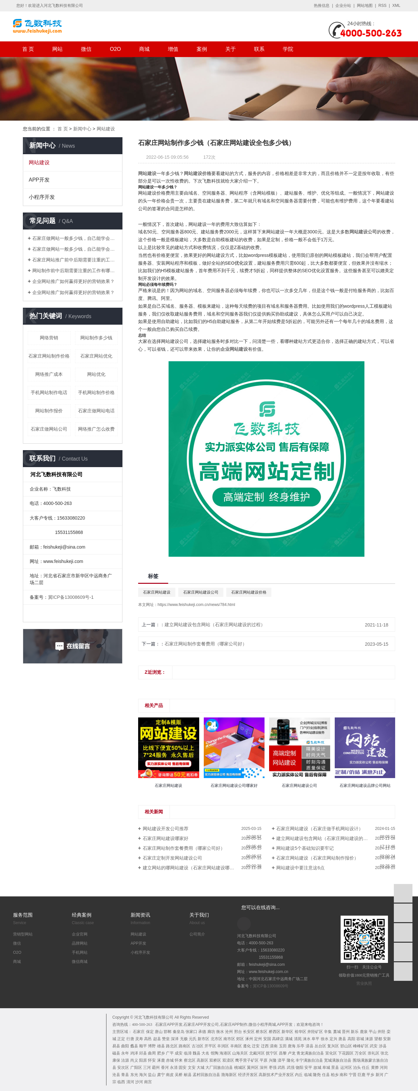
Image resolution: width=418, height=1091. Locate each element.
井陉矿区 (315, 1031)
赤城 (170, 1060)
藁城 (337, 1031)
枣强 (273, 1067)
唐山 (159, 1031)
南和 (343, 1074)
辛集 (328, 1031)
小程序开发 (42, 197)
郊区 (240, 1039)
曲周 (152, 1053)
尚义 (134, 1060)
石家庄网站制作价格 (49, 356)
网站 (57, 49)
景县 (335, 1067)
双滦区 (228, 1060)
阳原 (143, 1060)
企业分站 (343, 5)
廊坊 (211, 1031)
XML (396, 5)
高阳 (351, 1039)
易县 (116, 1046)
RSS (382, 5)
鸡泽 (134, 1053)
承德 (202, 1031)
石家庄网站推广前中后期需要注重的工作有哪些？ (75, 259)
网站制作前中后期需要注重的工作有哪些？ (75, 270)
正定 (121, 1039)
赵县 (157, 1039)
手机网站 (80, 952)
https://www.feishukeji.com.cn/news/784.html (196, 604)
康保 (116, 1060)
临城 (308, 1074)
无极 (184, 1039)
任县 (326, 1074)
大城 (200, 1067)
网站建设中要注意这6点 (300, 867)
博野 (152, 1046)
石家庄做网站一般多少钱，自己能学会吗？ (75, 238)
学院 (288, 49)
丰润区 (223, 1046)
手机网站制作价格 (96, 392)
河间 (384, 1067)
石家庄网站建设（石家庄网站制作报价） (317, 858)
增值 (173, 49)
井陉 (381, 1031)
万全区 (360, 1053)
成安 (179, 1053)
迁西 (265, 1046)
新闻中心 (82, 128)
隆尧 (317, 1074)
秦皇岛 (179, 1031)
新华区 (287, 1031)
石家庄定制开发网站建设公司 (172, 858)
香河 (165, 1067)
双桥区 (215, 1060)
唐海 (292, 1046)
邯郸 (167, 1031)
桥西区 (275, 1031)
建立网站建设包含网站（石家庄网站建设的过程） (215, 624)
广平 (170, 1053)
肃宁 (161, 1074)
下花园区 (346, 1053)
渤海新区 (229, 1074)
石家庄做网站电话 (96, 410)
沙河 (139, 1082)
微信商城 (80, 961)
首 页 (28, 49)
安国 (267, 1039)
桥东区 (261, 1031)
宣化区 (331, 1053)
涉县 (383, 1046)
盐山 (152, 1074)
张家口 (191, 1031)
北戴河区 (257, 1053)
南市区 (229, 1039)
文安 (192, 1067)
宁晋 (353, 1074)
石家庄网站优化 (96, 356)
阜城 (326, 1067)
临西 (121, 1082)
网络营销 (49, 337)
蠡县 (134, 1046)
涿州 (249, 1039)
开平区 (210, 1046)
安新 (387, 1039)
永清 (174, 1067)
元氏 (193, 1039)
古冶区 (197, 1046)
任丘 (366, 1067)
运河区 (346, 1067)
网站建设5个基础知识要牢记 (305, 848)
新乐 (355, 1031)
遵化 (247, 1046)
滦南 (274, 1046)
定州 (258, 1039)
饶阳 (299, 1067)
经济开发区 (248, 1074)
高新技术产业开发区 (276, 1074)
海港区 (225, 1053)
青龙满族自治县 (310, 1053)
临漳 (188, 1053)
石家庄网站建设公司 (200, 592)
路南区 (184, 1046)
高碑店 (278, 1039)
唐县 (342, 1039)
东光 (134, 1074)
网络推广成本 (49, 374)
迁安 (256, 1046)
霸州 (156, 1067)
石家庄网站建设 (156, 592)
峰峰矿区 (361, 1046)
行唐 (130, 1039)
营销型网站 (23, 934)
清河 (130, 1082)
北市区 (216, 1039)
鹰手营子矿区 (247, 1060)
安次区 (123, 1067)
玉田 (283, 1046)
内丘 (299, 1074)
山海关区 (240, 1053)
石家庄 (139, 1031)
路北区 (172, 1046)
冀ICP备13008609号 (270, 986)
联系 (259, 49)
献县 (188, 1074)
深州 (263, 1067)
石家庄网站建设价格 (248, 592)
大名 (205, 1053)
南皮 (170, 1074)
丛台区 (320, 1046)
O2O (115, 49)
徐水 (325, 1039)
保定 (150, 1031)
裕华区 (300, 1031)
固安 (182, 1067)
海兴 (143, 1074)
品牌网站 (80, 943)
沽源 (125, 1060)
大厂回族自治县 (219, 1067)
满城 (289, 1039)
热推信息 (322, 5)
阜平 (315, 1039)
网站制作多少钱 (96, 337)
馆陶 (214, 1053)
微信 (86, 49)
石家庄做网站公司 (49, 429)
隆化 (291, 1060)
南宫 (148, 1082)
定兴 (333, 1039)
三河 (147, 1067)
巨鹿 (361, 1074)
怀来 (179, 1060)
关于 (230, 49)
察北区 (190, 1060)
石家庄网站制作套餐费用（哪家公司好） (206, 643)
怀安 (152, 1060)
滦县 (310, 1046)
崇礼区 (373, 1053)
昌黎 (283, 1053)
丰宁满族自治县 (309, 1060)
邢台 (238, 1031)
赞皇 (166, 1039)
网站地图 (365, 5)
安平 (308, 1067)
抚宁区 (272, 1053)
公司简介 (197, 934)
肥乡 (161, 1053)
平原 (263, 1060)
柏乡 (335, 1074)
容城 (360, 1039)
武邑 (281, 1067)
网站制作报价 (49, 410)
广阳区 (136, 1067)
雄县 (161, 1046)
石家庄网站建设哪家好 (165, 838)
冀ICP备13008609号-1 (71, 597)
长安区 (249, 1031)
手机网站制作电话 (49, 392)
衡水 (220, 1031)
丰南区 (236, 1046)
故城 (317, 1067)
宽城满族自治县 (337, 1060)
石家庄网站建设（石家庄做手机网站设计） (319, 828)
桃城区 (240, 1067)
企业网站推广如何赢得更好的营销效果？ (73, 281)
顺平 (143, 1046)
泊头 (357, 1067)
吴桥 (179, 1074)
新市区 (203, 1039)
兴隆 (273, 1060)
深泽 (175, 1039)
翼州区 (253, 1067)
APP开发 (39, 180)
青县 (125, 1074)
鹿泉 (364, 1031)
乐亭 (300, 1046)
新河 (379, 1074)
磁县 (116, 1053)
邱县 (143, 1053)
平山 (373, 1031)
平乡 (370, 1074)
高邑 (148, 1039)
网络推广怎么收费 (96, 429)
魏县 (197, 1053)
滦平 (281, 1060)
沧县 (116, 1074)
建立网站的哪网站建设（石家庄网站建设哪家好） (193, 867)
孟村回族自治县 (206, 1074)
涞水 (307, 1039)
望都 (378, 1039)
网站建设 (106, 128)
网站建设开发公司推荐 (165, 828)
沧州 (229, 1031)
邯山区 (346, 1046)
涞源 (369, 1039)
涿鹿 (161, 1060)
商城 (144, 49)
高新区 (202, 1060)
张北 (384, 1053)
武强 (291, 1067)
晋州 (346, 1031)
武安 (374, 1046)
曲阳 (125, 1046)
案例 (202, 49)
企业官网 (80, 934)
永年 (125, 1053)
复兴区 (333, 1046)
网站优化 (96, 374)
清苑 (298, 1039)
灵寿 (139, 1039)
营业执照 (364, 983)
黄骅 (375, 1067)
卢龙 (292, 1053)
